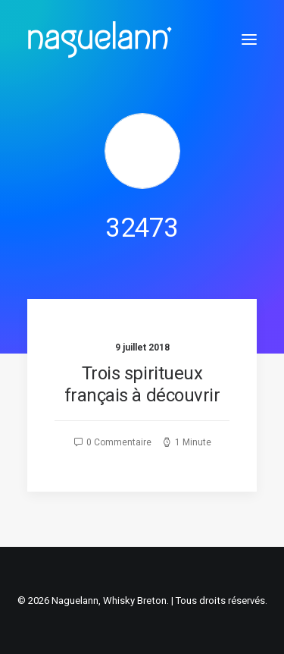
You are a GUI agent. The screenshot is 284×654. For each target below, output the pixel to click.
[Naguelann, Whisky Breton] (100, 39)
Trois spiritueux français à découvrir (142, 384)
